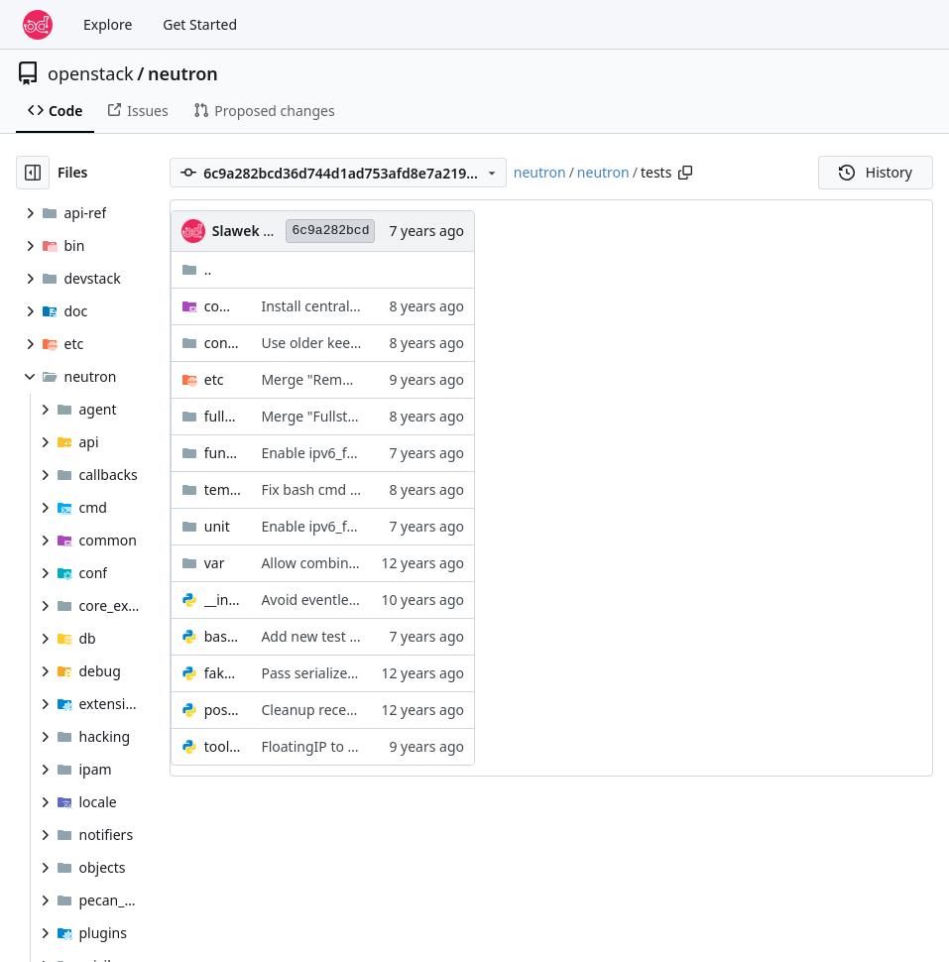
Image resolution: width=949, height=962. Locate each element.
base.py (223, 636)
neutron (183, 73)
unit (217, 526)
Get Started (200, 24)
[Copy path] (685, 173)
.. (196, 269)
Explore (107, 24)
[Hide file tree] (33, 172)
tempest (223, 489)
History (875, 172)
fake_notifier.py (223, 672)
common (223, 306)
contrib (223, 342)
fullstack (223, 416)
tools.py (223, 746)
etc (214, 379)
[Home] (37, 25)
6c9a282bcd (330, 230)
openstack (91, 73)
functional (223, 452)
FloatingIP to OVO (319, 746)
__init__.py (223, 599)
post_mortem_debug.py (223, 709)
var (214, 562)
